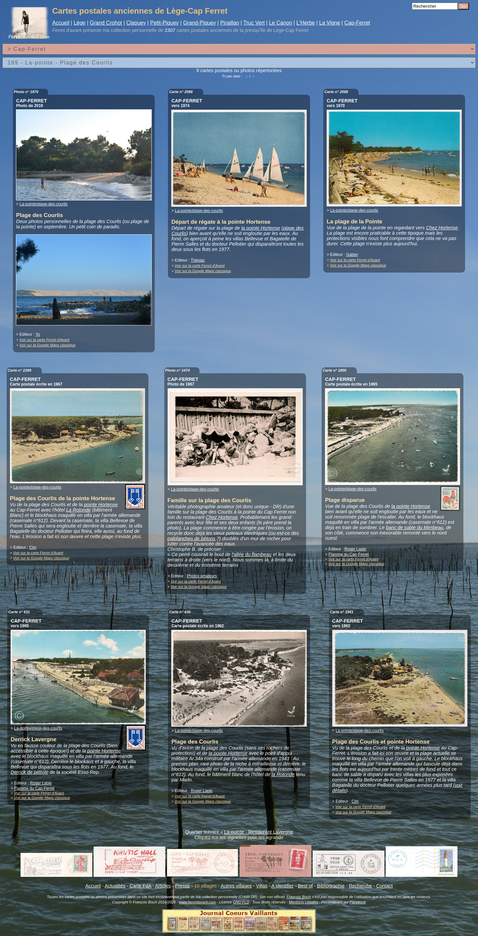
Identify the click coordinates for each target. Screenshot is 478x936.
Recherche (360, 885)
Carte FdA (140, 885)
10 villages (205, 885)
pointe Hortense (101, 504)
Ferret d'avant (66, 30)
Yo (38, 334)
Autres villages (236, 885)
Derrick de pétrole (29, 772)
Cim (32, 547)
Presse (182, 885)
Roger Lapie (355, 549)
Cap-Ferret (357, 23)
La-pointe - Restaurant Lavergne (258, 832)
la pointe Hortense (260, 228)
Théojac (198, 260)
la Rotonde (283, 774)
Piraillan (229, 23)
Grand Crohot (106, 23)
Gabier (352, 254)
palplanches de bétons (191, 538)
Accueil (60, 23)
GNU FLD (241, 902)
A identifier (282, 885)
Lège (80, 23)
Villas (261, 885)
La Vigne (329, 23)
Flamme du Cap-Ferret (349, 554)
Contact (384, 885)
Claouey (136, 23)
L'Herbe (305, 23)
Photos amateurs (202, 576)
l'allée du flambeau (252, 554)
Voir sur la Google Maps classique (47, 345)
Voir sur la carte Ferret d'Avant (44, 340)
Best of (305, 885)
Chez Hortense (442, 227)
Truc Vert (254, 23)
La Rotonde (78, 510)
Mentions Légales (303, 902)
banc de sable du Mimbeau (414, 527)
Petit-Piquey (164, 23)
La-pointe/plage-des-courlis (44, 204)
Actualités (115, 885)
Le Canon (280, 23)
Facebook (358, 902)
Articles (163, 885)
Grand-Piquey (199, 23)
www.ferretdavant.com (197, 902)
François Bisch (298, 897)
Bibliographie (331, 885)
